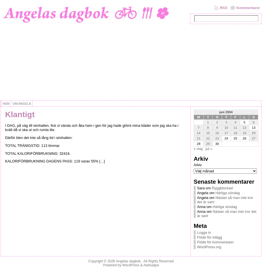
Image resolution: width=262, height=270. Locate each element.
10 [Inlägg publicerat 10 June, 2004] (226, 127)
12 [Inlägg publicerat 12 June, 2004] (244, 127)
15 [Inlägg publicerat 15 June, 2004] (208, 133)
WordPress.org (209, 247)
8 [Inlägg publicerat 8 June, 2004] (208, 127)
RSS (223, 8)
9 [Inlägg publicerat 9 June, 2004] (217, 127)
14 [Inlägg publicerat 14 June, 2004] (198, 133)
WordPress (130, 265)
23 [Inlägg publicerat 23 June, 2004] (217, 138)
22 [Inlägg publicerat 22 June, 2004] (208, 138)
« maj (198, 149)
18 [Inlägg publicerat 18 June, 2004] (235, 133)
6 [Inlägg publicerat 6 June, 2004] (253, 122)
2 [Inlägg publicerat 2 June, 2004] (217, 122)
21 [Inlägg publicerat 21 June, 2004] (198, 138)
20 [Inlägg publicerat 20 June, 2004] (253, 133)
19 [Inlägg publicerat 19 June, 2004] (244, 133)
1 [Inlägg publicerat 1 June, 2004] (208, 122)
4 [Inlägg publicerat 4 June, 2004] (235, 122)
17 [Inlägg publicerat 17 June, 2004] (226, 133)
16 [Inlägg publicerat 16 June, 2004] (217, 133)
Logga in (204, 232)
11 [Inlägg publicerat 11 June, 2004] (235, 127)
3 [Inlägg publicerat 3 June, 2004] (226, 122)
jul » (209, 149)
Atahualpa (151, 265)
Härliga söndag (227, 193)
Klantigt (20, 114)
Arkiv (198, 165)
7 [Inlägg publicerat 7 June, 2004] (198, 127)
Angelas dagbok (128, 261)
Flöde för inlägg (209, 237)
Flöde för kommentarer (215, 242)
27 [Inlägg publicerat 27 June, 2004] (253, 138)
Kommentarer (248, 8)
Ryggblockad (222, 188)
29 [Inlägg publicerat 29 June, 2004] (208, 143)
